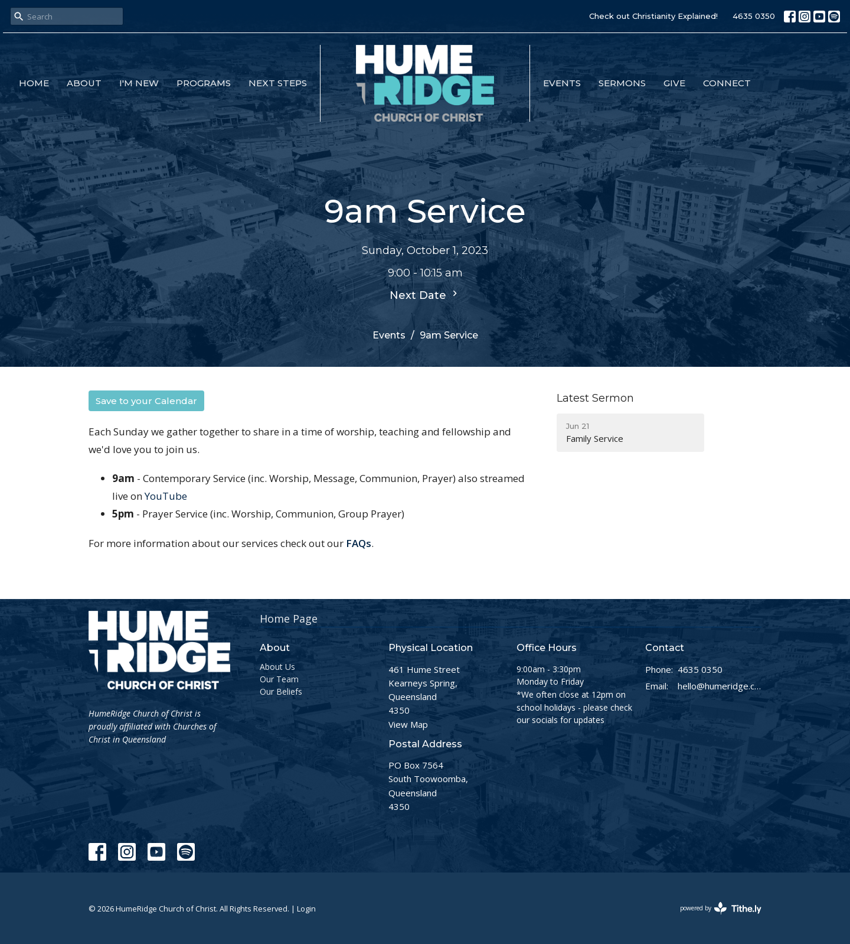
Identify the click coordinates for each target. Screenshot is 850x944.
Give (674, 83)
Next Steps (278, 83)
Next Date (425, 295)
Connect (727, 83)
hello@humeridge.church (720, 686)
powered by (720, 908)
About (84, 83)
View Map (408, 724)
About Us (277, 666)
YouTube (166, 496)
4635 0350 (754, 16)
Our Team (279, 679)
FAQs (358, 543)
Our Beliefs (281, 691)
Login (306, 908)
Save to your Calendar (146, 400)
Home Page (289, 618)
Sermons (622, 83)
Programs (203, 83)
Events (562, 83)
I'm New (139, 83)
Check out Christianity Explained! (653, 16)
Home (34, 83)
